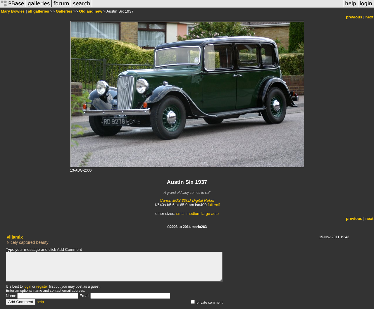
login (27, 286)
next (369, 17)
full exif (214, 205)
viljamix (15, 236)
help (40, 302)
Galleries (64, 11)
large (205, 213)
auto (215, 213)
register (42, 286)
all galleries (38, 11)
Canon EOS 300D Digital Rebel (187, 200)
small (180, 213)
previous (354, 17)
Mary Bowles (13, 11)
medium (193, 213)
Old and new (90, 11)
